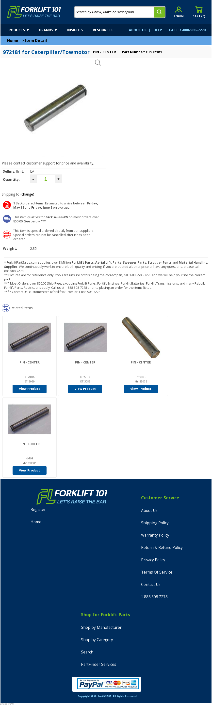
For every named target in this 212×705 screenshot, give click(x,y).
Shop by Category (97, 639)
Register (38, 509)
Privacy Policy (153, 559)
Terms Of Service (156, 572)
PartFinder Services (98, 664)
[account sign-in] (178, 12)
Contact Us (151, 584)
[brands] (52, 30)
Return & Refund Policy (162, 547)
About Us (149, 510)
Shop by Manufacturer (101, 627)
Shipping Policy (155, 522)
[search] (159, 12)
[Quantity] (45, 179)
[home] (34, 12)
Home (12, 40)
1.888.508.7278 (154, 596)
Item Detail (36, 40)
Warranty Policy (155, 535)
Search (87, 652)
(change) (27, 194)
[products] (22, 30)
